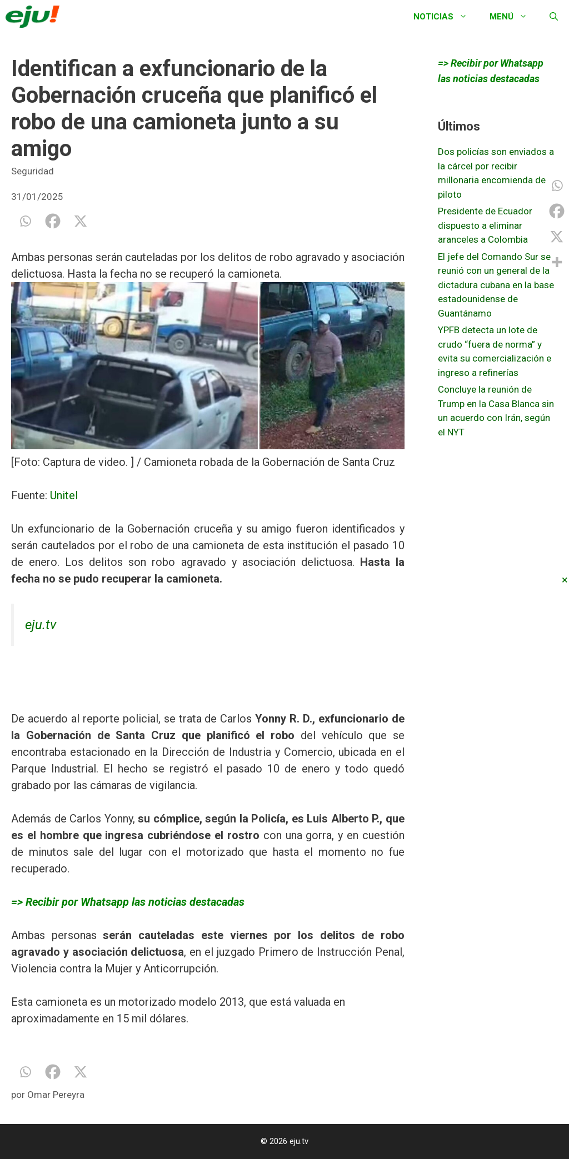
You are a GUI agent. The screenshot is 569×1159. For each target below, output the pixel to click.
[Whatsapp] (25, 221)
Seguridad (32, 171)
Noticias (445, 16)
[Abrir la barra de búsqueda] (553, 16)
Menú (514, 16)
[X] (80, 221)
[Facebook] (53, 221)
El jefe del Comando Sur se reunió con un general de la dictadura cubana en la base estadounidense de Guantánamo (496, 285)
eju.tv (40, 625)
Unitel (62, 495)
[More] (557, 262)
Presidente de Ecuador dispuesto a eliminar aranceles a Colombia (485, 225)
